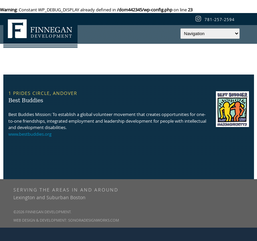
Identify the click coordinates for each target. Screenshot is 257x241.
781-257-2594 (220, 19)
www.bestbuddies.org (29, 134)
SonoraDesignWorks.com (93, 220)
